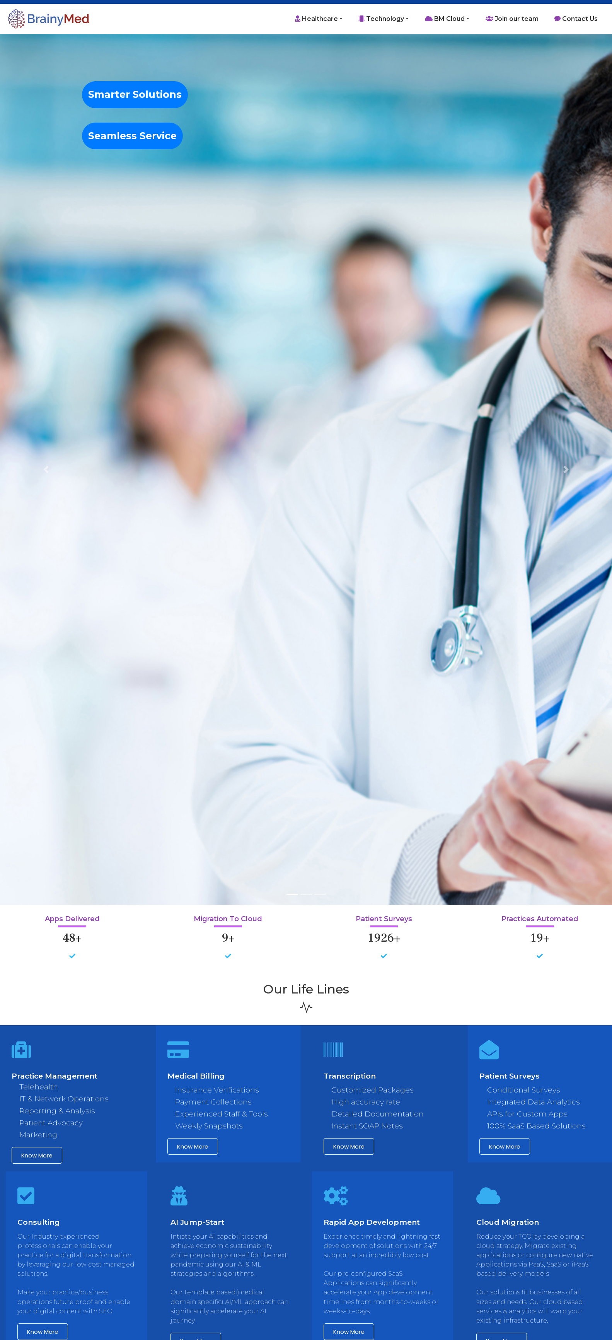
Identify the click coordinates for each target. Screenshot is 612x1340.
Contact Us (576, 18)
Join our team (512, 18)
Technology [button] (381, 18)
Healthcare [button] (316, 18)
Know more (37, 1155)
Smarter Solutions (135, 94)
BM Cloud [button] (445, 18)
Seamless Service (132, 136)
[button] (46, 469)
